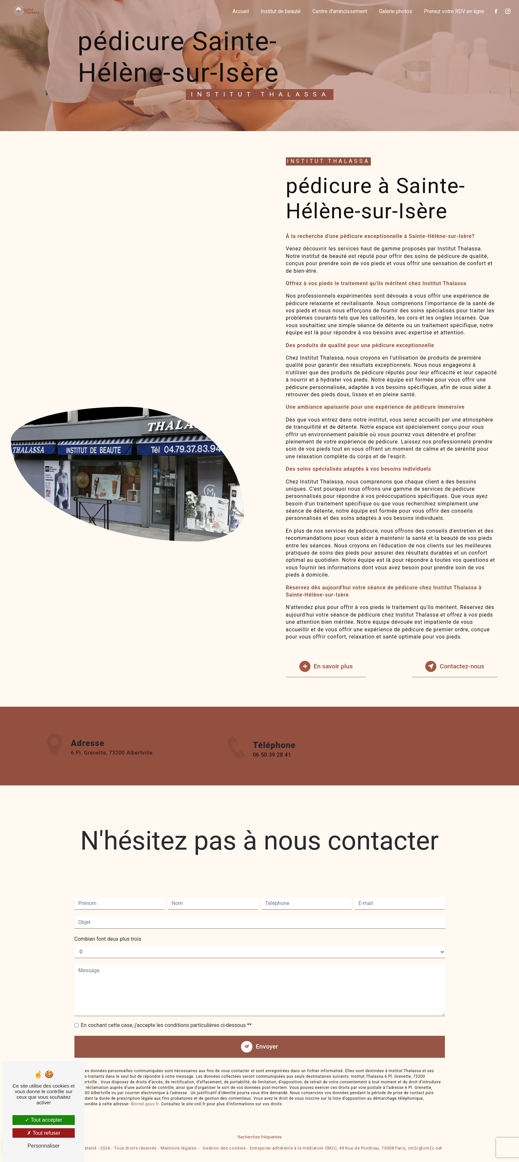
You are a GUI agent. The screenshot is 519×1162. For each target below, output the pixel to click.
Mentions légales (178, 1148)
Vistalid (88, 1148)
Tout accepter (43, 1120)
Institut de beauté (281, 11)
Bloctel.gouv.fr (145, 1094)
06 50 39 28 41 (272, 765)
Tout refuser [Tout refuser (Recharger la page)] (43, 1133)
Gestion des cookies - (225, 1148)
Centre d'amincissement (339, 11)
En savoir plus (326, 666)
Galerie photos (395, 11)
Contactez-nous (454, 666)
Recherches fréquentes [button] (260, 1137)
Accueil (240, 11)
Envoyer (267, 1036)
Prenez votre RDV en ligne (454, 11)
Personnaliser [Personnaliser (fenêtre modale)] (44, 1146)
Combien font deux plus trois (107, 929)
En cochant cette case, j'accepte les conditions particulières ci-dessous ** (166, 1015)
